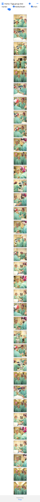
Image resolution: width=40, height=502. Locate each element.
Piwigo (20, 499)
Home (6, 4)
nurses (4, 6)
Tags (12, 4)
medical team (20, 6)
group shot (19, 4)
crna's (35, 6)
